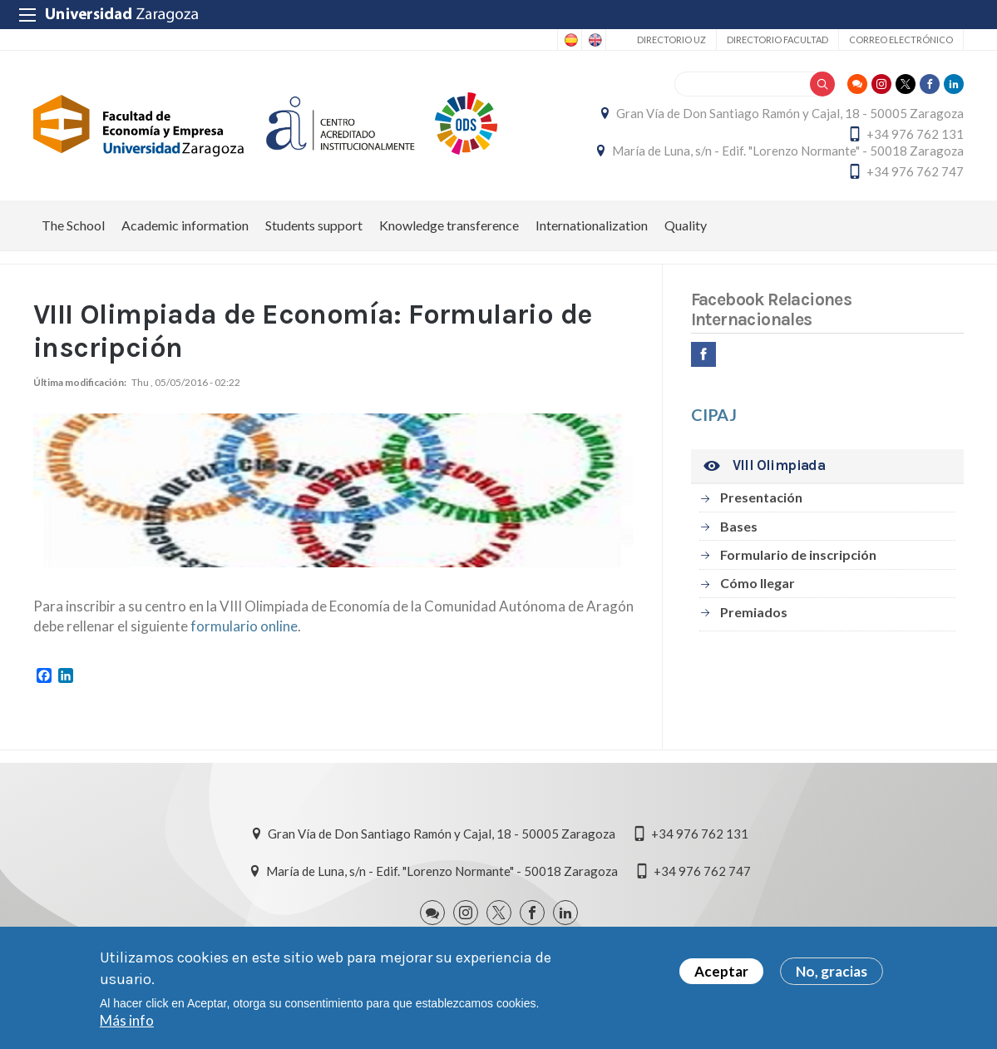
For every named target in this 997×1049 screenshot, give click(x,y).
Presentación (761, 497)
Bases (739, 526)
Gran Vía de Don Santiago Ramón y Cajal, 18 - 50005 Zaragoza (790, 113)
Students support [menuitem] (314, 225)
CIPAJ (714, 414)
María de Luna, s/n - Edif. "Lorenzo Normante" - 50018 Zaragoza (788, 150)
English (593, 40)
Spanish (569, 40)
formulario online (244, 626)
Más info (127, 1021)
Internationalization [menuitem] (592, 225)
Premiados (753, 612)
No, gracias (831, 972)
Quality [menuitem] (685, 225)
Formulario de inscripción (798, 554)
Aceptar (721, 972)
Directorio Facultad (777, 39)
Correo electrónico (901, 39)
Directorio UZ (671, 39)
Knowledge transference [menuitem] (449, 225)
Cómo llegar (757, 583)
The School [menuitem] (73, 225)
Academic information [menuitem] (185, 225)
